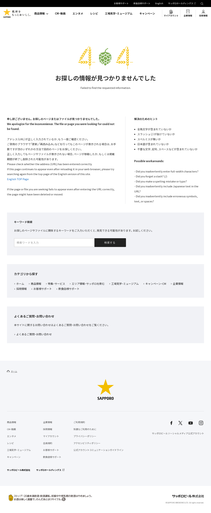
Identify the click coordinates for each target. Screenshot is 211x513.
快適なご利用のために (84, 429)
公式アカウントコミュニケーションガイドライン (98, 450)
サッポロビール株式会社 (18, 470)
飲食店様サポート (141, 3)
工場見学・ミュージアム (118, 13)
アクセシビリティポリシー (86, 443)
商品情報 (39, 13)
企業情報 (188, 15)
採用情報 (203, 15)
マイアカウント (171, 15)
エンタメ (78, 13)
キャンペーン (147, 13)
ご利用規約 (79, 422)
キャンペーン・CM (155, 284)
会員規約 (47, 443)
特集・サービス (56, 284)
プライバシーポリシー (84, 436)
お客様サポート (121, 3)
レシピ (94, 13)
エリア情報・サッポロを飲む (88, 284)
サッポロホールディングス (180, 3)
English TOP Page (18, 179)
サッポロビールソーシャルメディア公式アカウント (178, 433)
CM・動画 (60, 13)
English (159, 3)
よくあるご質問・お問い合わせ (34, 334)
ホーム (20, 284)
